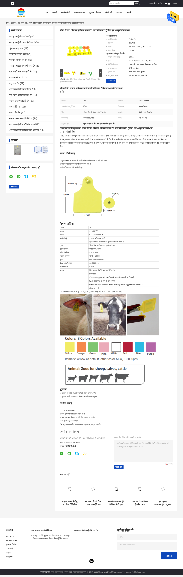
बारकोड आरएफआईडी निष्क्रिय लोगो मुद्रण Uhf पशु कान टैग (116, 503)
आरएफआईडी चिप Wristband (22, 124)
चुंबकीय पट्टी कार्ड (16, 48)
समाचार (119, 12)
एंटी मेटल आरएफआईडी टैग (20, 95)
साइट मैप (9, 557)
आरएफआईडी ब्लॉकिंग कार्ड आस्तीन (24, 130)
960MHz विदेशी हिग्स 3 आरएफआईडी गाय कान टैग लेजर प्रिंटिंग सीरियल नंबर (93, 503)
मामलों (129, 12)
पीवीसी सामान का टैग (18, 60)
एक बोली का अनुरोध (155, 3)
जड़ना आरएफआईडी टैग (19, 101)
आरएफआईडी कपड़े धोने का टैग (22, 65)
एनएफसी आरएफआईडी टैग (20, 71)
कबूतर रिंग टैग (15, 106)
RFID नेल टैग (15, 112)
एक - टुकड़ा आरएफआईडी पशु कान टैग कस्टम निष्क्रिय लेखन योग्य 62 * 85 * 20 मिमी (162, 503)
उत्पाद (13, 23)
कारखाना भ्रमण (79, 12)
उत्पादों (54, 12)
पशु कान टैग (22, 23)
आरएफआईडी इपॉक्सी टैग (20, 89)
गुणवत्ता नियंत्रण (95, 12)
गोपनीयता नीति (45, 572)
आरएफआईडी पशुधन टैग (82, 424)
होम (7, 23)
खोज (137, 3)
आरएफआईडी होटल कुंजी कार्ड (22, 42)
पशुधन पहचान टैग (68, 424)
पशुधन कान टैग (96, 424)
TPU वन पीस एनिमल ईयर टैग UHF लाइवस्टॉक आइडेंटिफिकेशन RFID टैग (139, 503)
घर (47, 12)
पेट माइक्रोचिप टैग (16, 77)
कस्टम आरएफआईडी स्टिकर (20, 118)
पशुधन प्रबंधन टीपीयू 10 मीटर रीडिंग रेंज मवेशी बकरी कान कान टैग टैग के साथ (69, 503)
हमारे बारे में (65, 12)
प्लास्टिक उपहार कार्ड (18, 54)
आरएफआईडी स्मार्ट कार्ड (19, 36)
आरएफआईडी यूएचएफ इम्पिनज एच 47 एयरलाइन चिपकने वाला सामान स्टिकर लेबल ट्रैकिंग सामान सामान (51, 538)
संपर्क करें (108, 12)
